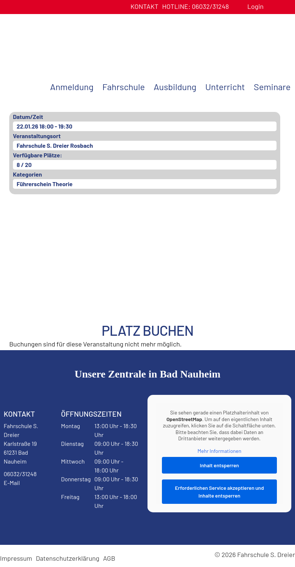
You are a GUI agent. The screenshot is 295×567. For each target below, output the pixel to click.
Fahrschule (123, 86)
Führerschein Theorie (44, 183)
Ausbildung (175, 86)
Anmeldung (72, 86)
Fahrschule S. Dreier (46, 41)
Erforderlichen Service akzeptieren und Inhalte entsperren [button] (219, 492)
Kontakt (144, 6)
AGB (109, 558)
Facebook (22, 501)
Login (255, 6)
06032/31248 (195, 6)
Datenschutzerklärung (67, 558)
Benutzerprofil (272, 6)
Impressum (16, 558)
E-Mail (12, 482)
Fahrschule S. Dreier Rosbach (55, 145)
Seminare (272, 86)
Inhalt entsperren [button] (219, 465)
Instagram (22, 523)
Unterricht (225, 86)
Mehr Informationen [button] (219, 451)
